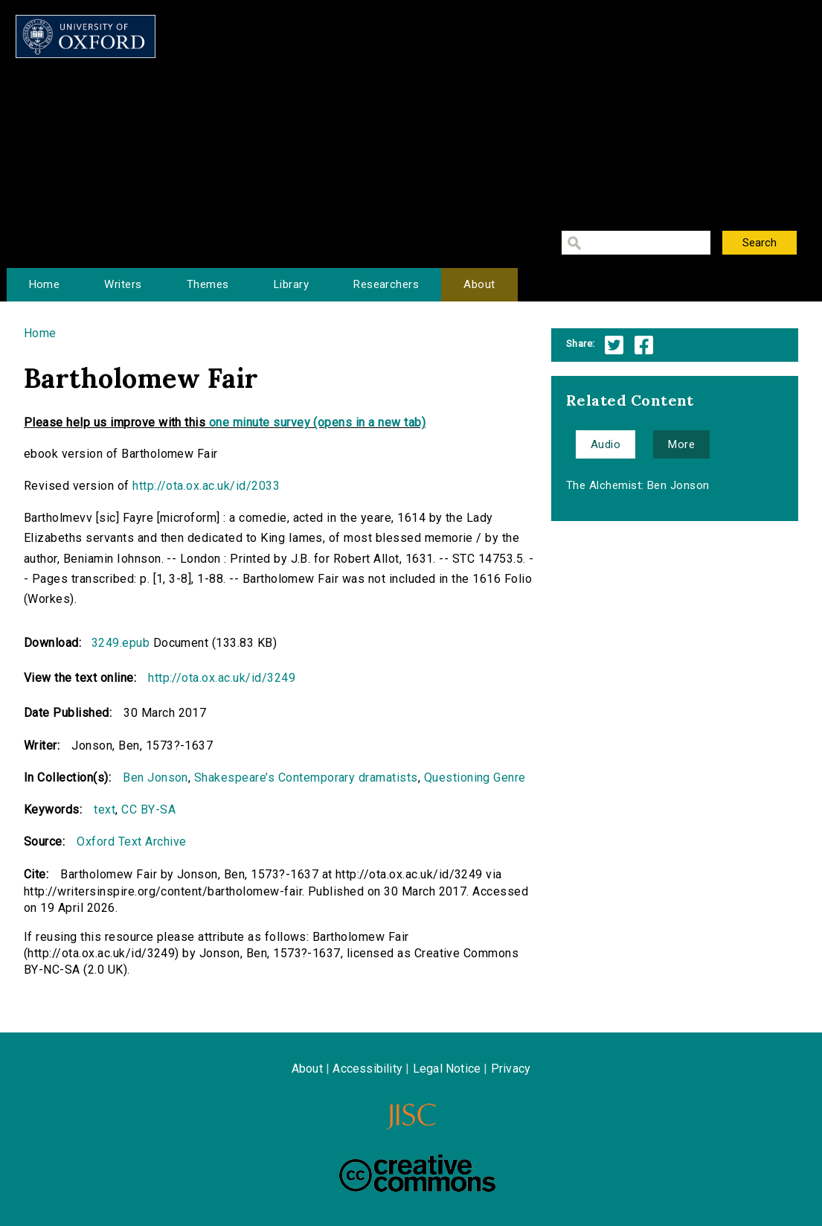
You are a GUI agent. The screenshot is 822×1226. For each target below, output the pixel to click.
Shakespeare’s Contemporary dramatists (306, 777)
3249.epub (120, 643)
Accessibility (367, 1068)
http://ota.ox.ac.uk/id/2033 (206, 486)
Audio (605, 444)
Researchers (386, 284)
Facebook (644, 345)
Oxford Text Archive (131, 841)
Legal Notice (447, 1068)
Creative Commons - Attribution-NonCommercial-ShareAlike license (417, 1173)
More (681, 444)
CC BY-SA (148, 809)
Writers (122, 284)
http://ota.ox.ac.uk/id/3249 (221, 678)
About (479, 284)
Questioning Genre (475, 777)
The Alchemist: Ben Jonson (638, 485)
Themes (208, 284)
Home (44, 284)
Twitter (614, 345)
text (104, 809)
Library (291, 284)
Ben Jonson (155, 777)
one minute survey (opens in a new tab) (317, 422)
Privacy (510, 1068)
